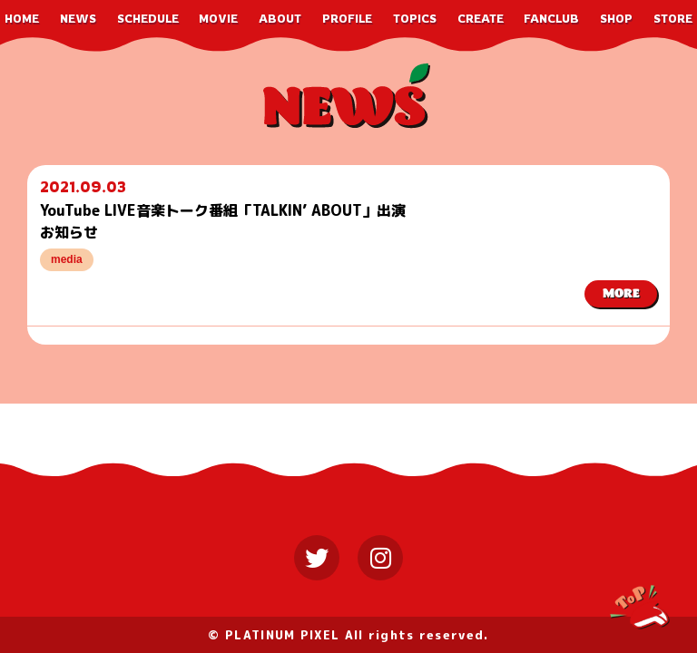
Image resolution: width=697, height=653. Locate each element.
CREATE (480, 18)
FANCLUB (551, 18)
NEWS (78, 18)
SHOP (616, 18)
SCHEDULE (148, 18)
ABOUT (280, 18)
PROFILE (347, 18)
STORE (672, 18)
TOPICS (415, 18)
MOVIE (218, 18)
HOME (22, 18)
